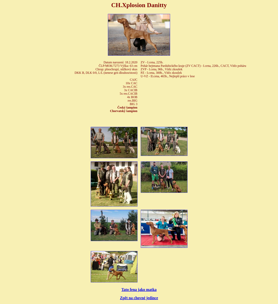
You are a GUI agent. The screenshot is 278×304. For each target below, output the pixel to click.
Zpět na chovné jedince (139, 298)
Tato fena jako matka (139, 289)
